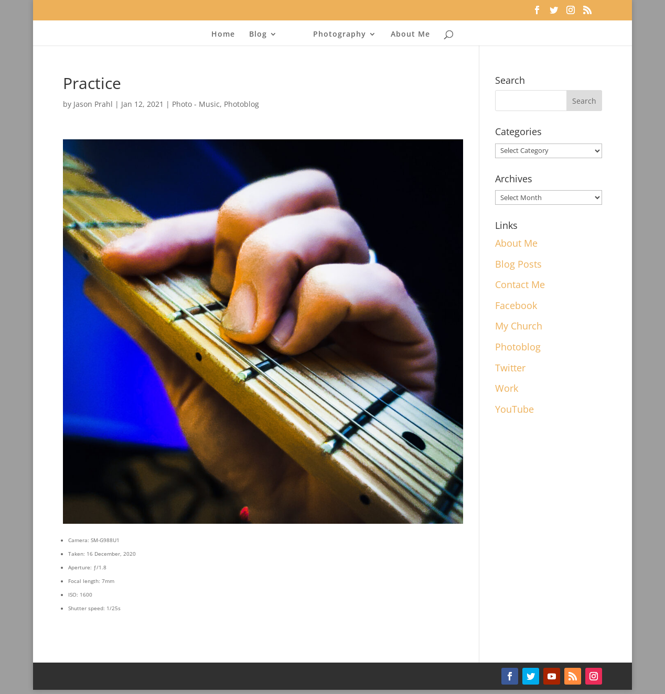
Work (506, 388)
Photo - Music (196, 104)
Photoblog (241, 104)
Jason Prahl (93, 104)
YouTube (514, 409)
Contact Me (520, 284)
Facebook (516, 305)
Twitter (510, 367)
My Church (518, 326)
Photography (339, 34)
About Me (410, 34)
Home (223, 34)
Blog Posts (518, 264)
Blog (258, 34)
